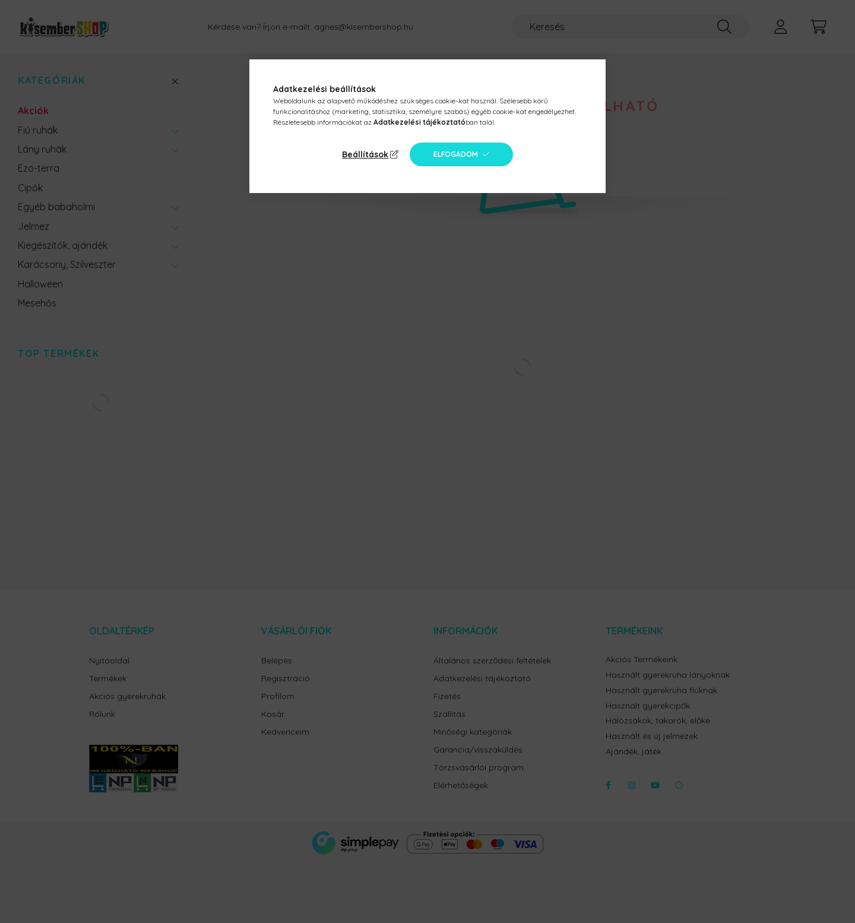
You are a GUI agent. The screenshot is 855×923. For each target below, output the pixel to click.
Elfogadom (455, 154)
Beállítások (365, 154)
